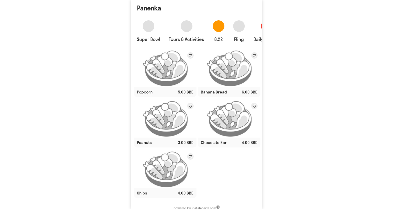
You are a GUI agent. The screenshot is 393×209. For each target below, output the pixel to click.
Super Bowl (148, 39)
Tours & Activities (186, 39)
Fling (239, 39)
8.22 (218, 39)
